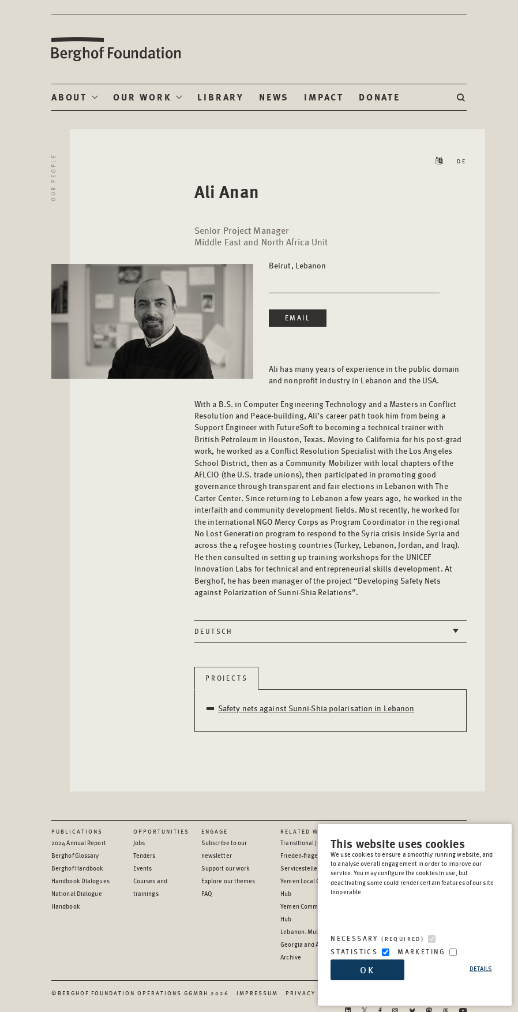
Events (142, 868)
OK (367, 969)
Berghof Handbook (77, 868)
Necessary (377, 938)
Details (481, 968)
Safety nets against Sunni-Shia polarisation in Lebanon (316, 708)
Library (220, 96)
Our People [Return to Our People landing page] (53, 177)
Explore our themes (228, 880)
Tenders (144, 855)
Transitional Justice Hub (313, 842)
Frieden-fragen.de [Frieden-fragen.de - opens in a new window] (305, 855)
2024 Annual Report (78, 842)
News (274, 96)
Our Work (142, 96)
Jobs (139, 842)
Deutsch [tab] (213, 631)
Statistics (354, 952)
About (69, 96)
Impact (324, 96)
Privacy (301, 993)
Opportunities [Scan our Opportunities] (161, 831)
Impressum (257, 993)
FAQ (206, 893)
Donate (379, 96)
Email (297, 318)
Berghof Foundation (115, 49)
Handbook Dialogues (80, 880)
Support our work (225, 868)
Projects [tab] (226, 678)
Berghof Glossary (75, 855)
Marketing (421, 952)
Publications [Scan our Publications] (77, 831)
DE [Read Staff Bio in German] (462, 161)
